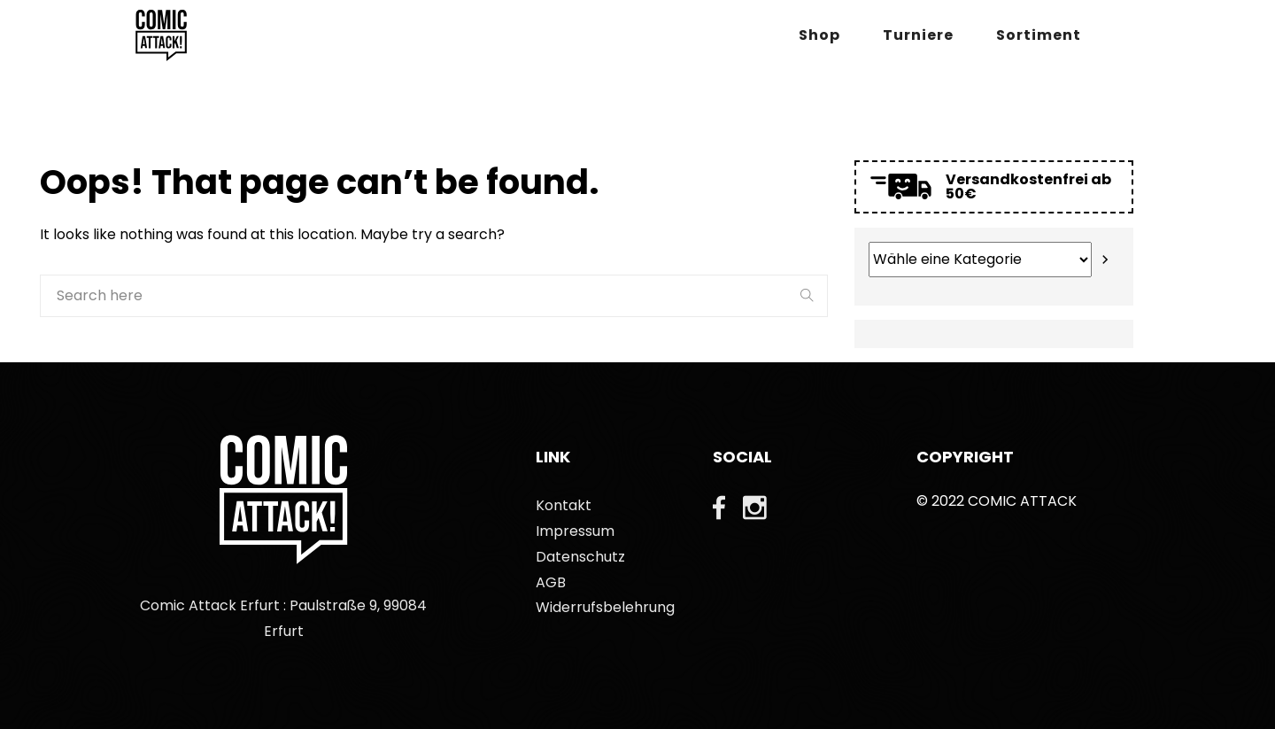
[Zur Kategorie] (1105, 259)
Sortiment (1038, 35)
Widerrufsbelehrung (605, 607)
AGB (551, 582)
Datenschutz (580, 557)
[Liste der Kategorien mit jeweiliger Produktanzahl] (980, 259)
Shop (819, 35)
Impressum (575, 531)
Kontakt (563, 505)
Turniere (918, 35)
